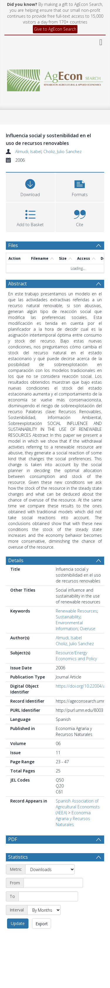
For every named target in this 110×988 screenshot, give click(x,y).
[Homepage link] (55, 79)
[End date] (48, 896)
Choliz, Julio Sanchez (62, 151)
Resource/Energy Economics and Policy (76, 655)
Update (18, 923)
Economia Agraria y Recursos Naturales (73, 818)
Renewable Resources (76, 611)
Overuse (87, 628)
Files (13, 245)
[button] (79, 187)
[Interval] (44, 910)
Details (15, 560)
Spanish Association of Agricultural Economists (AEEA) (78, 806)
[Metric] (50, 869)
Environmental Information (69, 625)
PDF (12, 839)
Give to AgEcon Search (55, 29)
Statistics (18, 857)
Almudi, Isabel (28, 151)
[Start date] (53, 883)
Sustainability (68, 617)
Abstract (17, 283)
